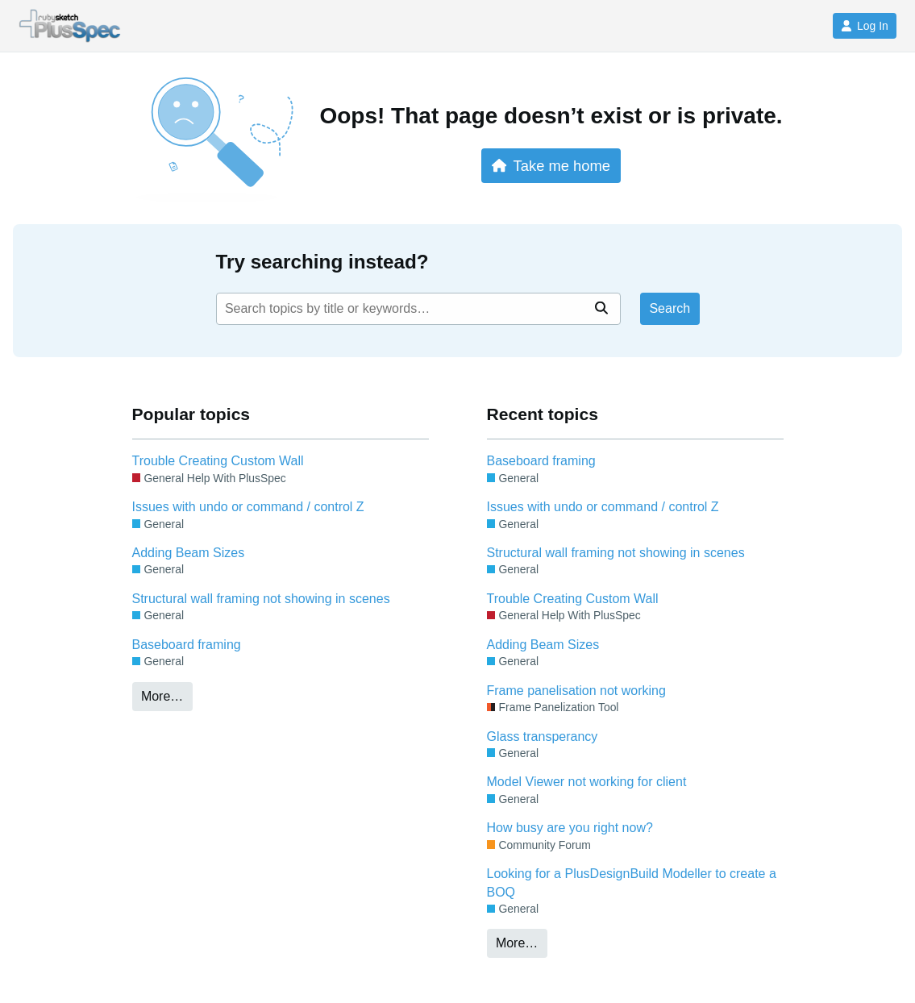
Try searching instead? (322, 262)
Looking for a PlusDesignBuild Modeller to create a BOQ (631, 882)
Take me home (551, 165)
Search (669, 308)
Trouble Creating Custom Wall (218, 461)
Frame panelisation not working (576, 690)
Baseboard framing (186, 644)
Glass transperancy (542, 736)
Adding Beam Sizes (188, 553)
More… (162, 696)
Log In (864, 25)
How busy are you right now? (570, 827)
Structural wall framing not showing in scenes (261, 599)
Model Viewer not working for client (587, 782)
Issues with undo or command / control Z (248, 507)
